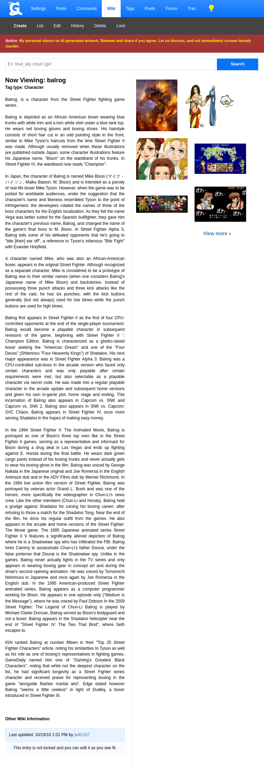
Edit (57, 25)
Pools (150, 8)
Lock (121, 25)
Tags (130, 8)
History (77, 25)
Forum (171, 8)
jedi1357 (82, 734)
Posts (61, 8)
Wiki (111, 8)
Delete (100, 25)
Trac (192, 8)
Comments (87, 8)
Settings (38, 8)
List (40, 25)
